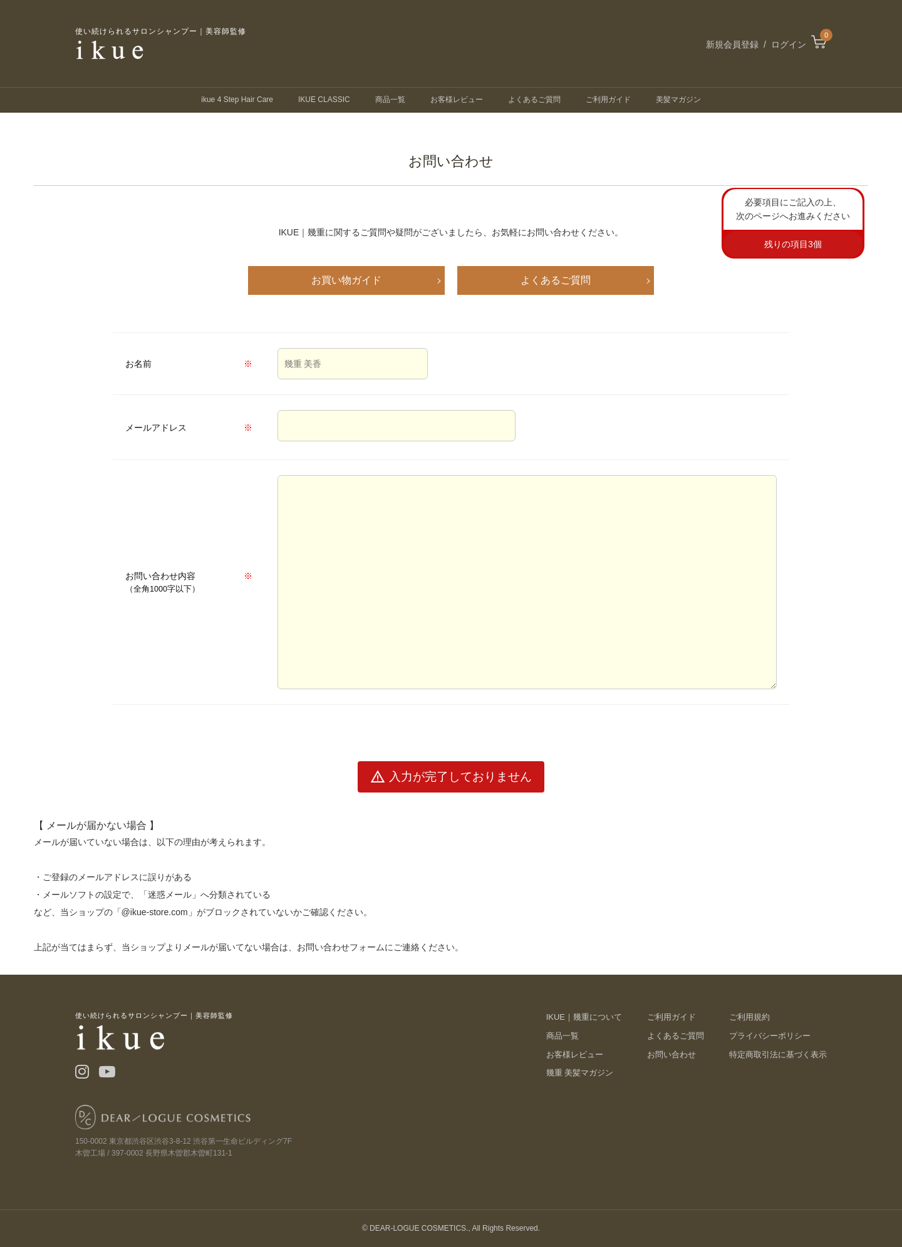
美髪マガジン (678, 99)
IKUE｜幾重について (584, 1017)
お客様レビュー (456, 99)
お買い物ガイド (346, 280)
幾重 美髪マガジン (580, 1072)
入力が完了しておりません (451, 776)
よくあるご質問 (534, 99)
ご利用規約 (749, 1017)
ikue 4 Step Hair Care (237, 99)
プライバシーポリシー (770, 1035)
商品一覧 (390, 99)
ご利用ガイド (608, 99)
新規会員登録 (732, 44)
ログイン (788, 44)
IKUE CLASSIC (324, 99)
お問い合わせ (671, 1054)
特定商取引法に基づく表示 (778, 1054)
